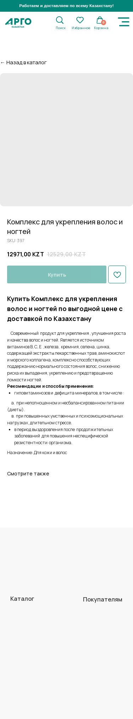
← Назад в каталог (23, 62)
